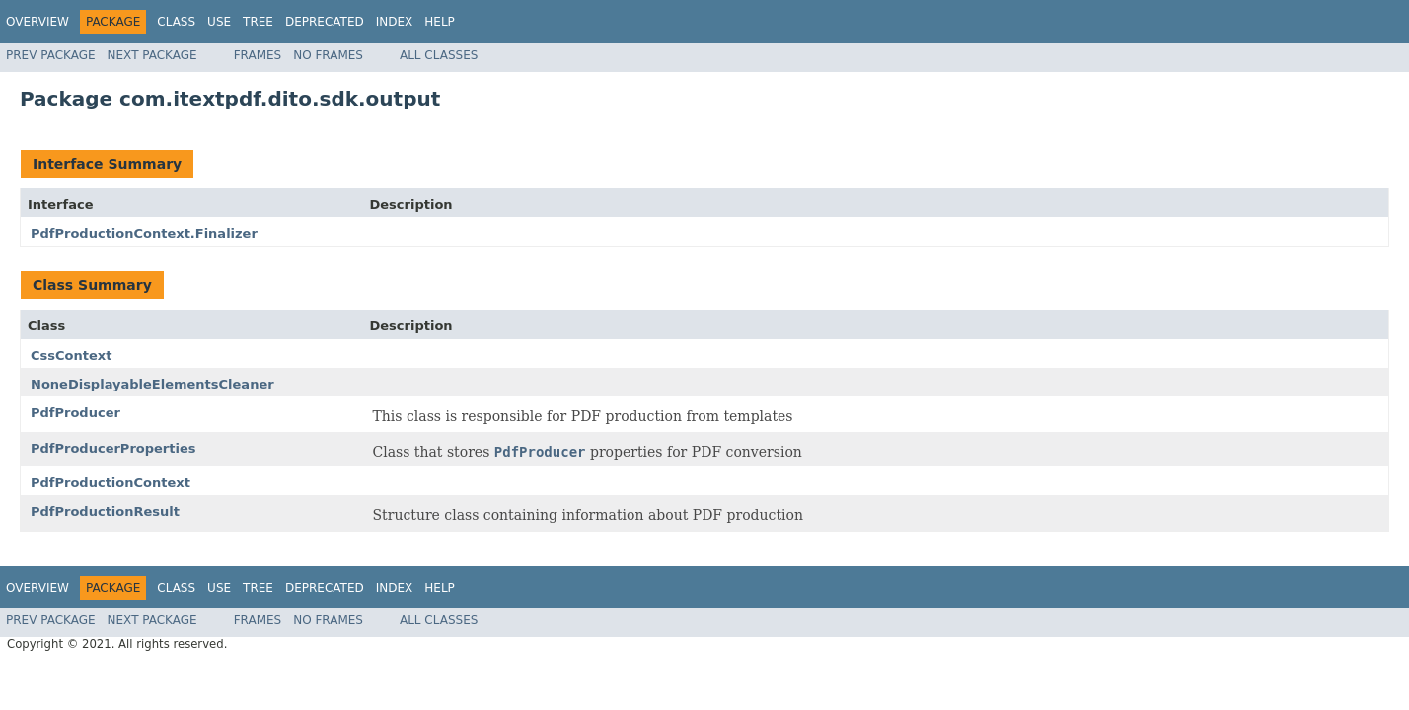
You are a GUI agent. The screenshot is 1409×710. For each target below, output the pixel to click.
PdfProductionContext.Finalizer (144, 233)
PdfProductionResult (105, 511)
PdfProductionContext (110, 482)
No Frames (328, 55)
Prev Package (51, 55)
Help (439, 22)
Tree (258, 22)
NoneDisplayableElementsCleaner (152, 384)
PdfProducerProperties (113, 448)
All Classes (439, 55)
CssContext (71, 355)
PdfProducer (75, 412)
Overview (37, 22)
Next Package (152, 55)
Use (219, 22)
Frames (258, 55)
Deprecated (324, 22)
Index (394, 22)
